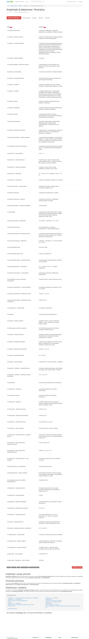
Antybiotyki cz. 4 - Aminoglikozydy (15, 599)
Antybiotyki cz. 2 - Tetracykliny (52, 598)
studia (18, 567)
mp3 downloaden (26, 17)
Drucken (35, 17)
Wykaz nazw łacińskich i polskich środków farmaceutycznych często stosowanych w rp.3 (63, 606)
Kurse (27, 1)
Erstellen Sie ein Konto (71, 1)
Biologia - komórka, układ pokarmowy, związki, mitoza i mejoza (21, 604)
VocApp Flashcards (11, 637)
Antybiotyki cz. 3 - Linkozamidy (14, 603)
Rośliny (9, 602)
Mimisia (27, 12)
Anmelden (80, 1)
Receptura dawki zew (12, 608)
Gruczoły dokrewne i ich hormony (52, 604)
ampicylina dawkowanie (34, 567)
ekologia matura (49, 599)
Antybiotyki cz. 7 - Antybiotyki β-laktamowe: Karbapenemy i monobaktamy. (23, 598)
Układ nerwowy (49, 603)
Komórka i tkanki (11, 605)
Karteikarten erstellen (19, 1)
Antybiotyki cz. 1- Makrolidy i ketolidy (53, 602)
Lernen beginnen (14, 17)
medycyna (14, 567)
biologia (8, 567)
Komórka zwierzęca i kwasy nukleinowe (54, 600)
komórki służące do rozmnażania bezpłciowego (17, 600)
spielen (40, 17)
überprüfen (47, 17)
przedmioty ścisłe (24, 567)
